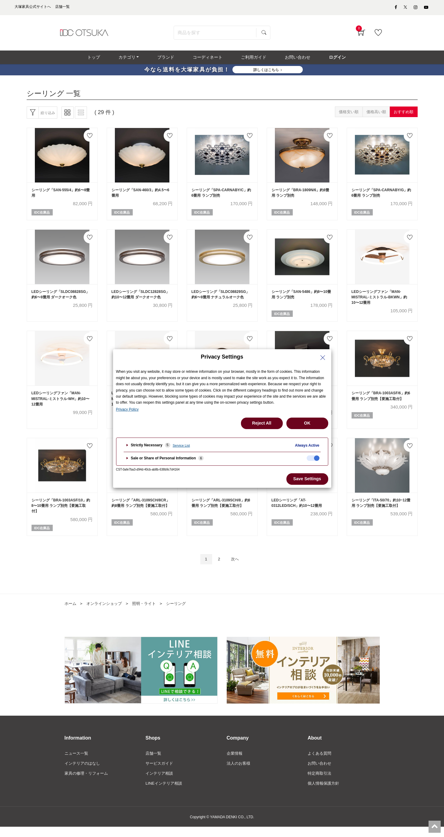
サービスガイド (160, 772)
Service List (181, 445)
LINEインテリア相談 (165, 793)
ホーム (71, 612)
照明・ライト (148, 612)
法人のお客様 (239, 772)
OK (307, 423)
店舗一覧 (153, 762)
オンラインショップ (106, 612)
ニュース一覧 (77, 762)
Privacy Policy (127, 409)
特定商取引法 (320, 783)
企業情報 (235, 762)
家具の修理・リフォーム (88, 783)
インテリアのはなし (84, 772)
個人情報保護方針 (325, 793)
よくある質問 (320, 762)
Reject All (261, 423)
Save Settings (307, 478)
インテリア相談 (160, 783)
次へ (236, 567)
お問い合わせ (320, 772)
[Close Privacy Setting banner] (322, 357)
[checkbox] (313, 458)
